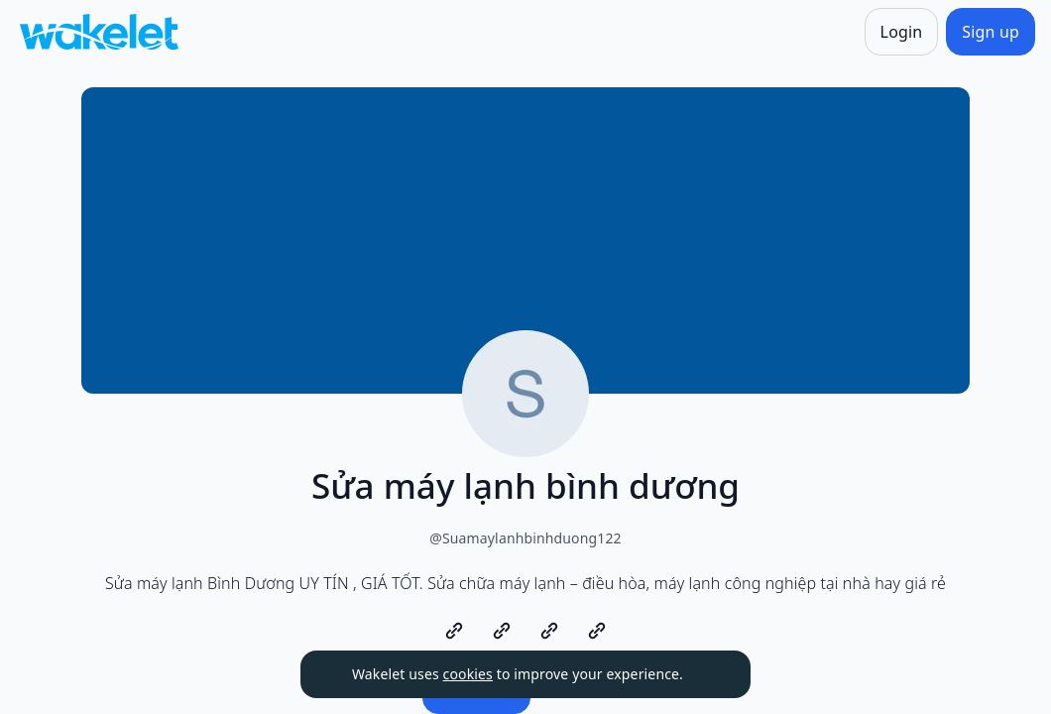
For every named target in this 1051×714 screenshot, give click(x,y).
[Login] (902, 32)
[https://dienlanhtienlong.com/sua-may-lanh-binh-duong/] (454, 631)
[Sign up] (990, 32)
